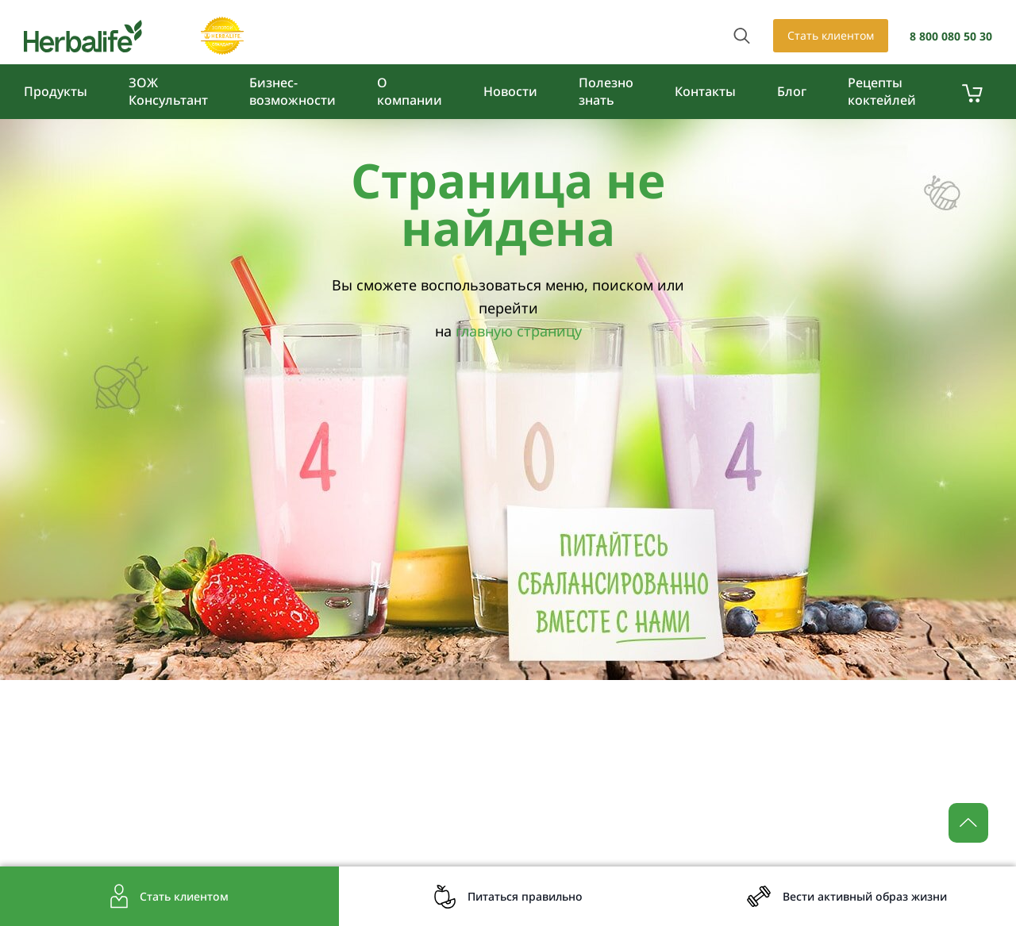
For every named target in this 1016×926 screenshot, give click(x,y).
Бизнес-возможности (292, 91)
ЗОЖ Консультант (168, 91)
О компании (409, 91)
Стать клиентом (830, 35)
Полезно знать (606, 91)
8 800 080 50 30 (951, 36)
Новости (510, 91)
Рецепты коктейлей (882, 91)
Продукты (55, 91)
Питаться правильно (525, 896)
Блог (791, 91)
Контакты (705, 91)
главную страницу (519, 330)
